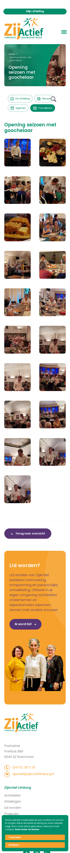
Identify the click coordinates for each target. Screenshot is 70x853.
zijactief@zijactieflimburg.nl (32, 774)
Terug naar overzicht (30, 533)
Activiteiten (12, 795)
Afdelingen (12, 801)
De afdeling (20, 98)
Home (12, 54)
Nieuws (44, 98)
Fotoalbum (42, 108)
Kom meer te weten (27, 829)
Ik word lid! (17, 624)
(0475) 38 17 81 (23, 767)
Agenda (18, 108)
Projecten (11, 814)
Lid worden (12, 807)
